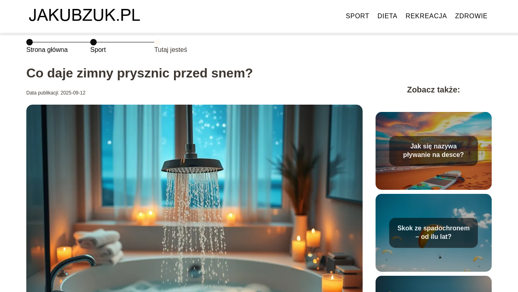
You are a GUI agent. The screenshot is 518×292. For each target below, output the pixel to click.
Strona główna (47, 49)
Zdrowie (471, 16)
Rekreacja (426, 16)
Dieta (387, 16)
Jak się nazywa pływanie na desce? (433, 150)
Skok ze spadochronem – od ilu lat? (433, 232)
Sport (357, 16)
